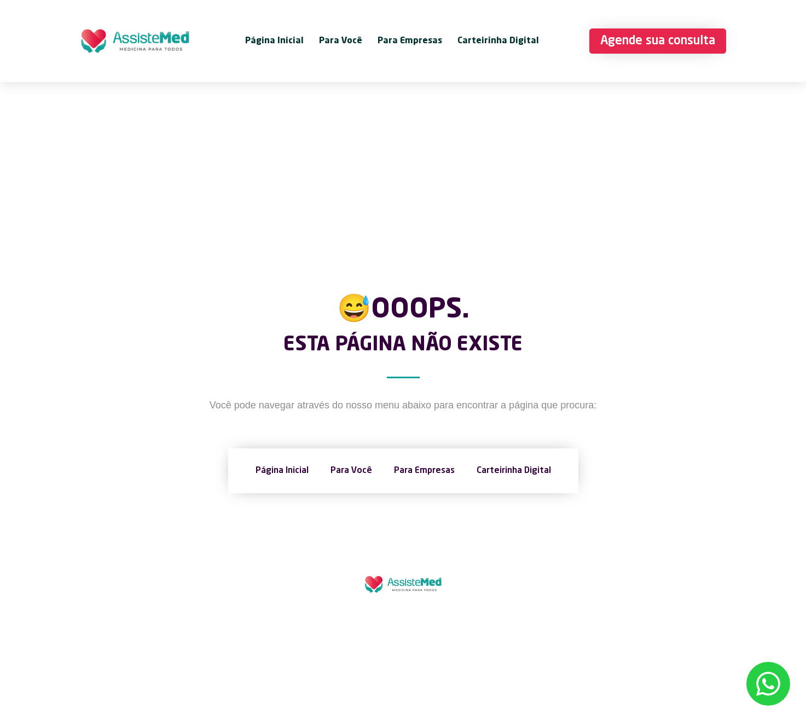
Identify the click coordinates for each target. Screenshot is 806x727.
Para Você (340, 41)
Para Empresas (410, 41)
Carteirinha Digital (498, 41)
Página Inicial (274, 41)
